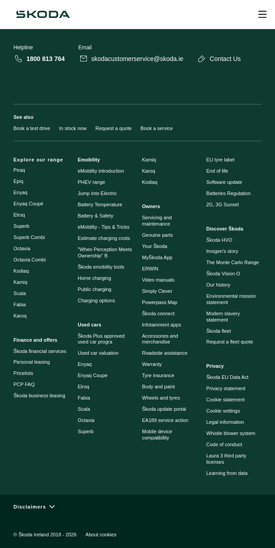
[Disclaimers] (137, 506)
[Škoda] (43, 14)
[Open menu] (262, 14)
